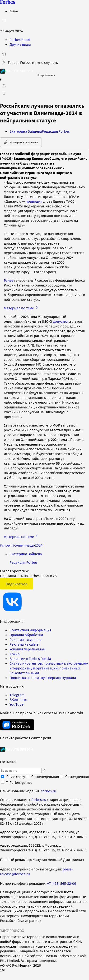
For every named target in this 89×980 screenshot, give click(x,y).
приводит (34, 201)
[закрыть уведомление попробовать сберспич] (4, 62)
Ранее (9, 280)
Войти (13, 11)
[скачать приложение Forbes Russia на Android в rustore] (17, 725)
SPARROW (11, 930)
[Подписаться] (44, 770)
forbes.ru (48, 791)
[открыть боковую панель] (4, 21)
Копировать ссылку (21, 142)
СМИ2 (4, 930)
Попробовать (46, 75)
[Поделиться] (4, 86)
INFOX (19, 930)
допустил (60, 321)
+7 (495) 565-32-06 (61, 883)
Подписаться (16, 583)
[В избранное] (4, 93)
